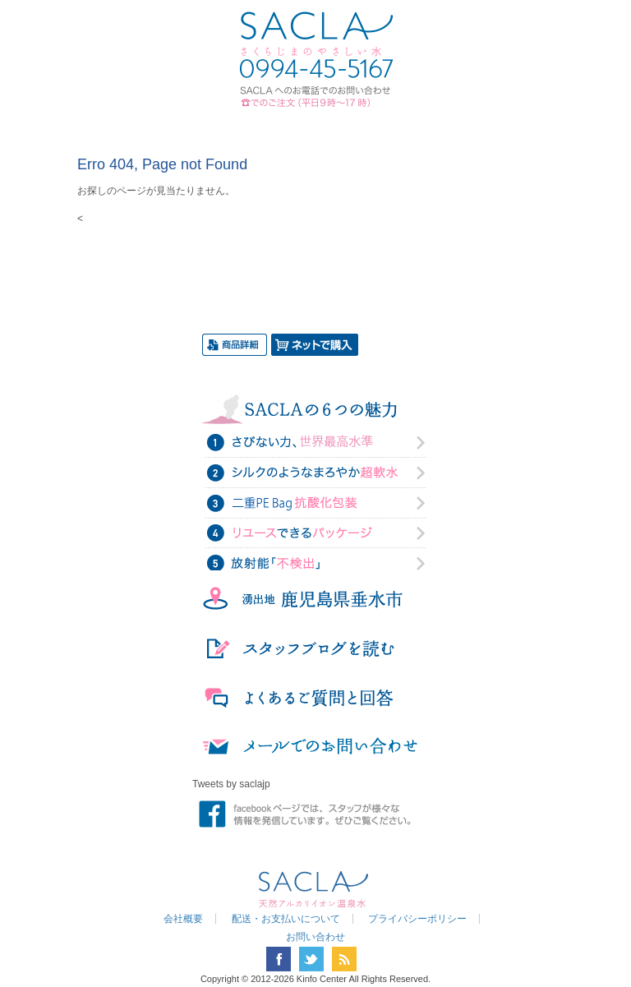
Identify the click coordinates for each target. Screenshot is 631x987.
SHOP (483, 126)
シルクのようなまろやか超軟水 (315, 473)
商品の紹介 (272, 126)
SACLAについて (190, 126)
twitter (311, 959)
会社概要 (183, 919)
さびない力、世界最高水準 (315, 444)
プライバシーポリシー (417, 919)
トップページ (126, 126)
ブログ (339, 126)
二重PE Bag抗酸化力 (315, 503)
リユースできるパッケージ (315, 532)
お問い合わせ (407, 126)
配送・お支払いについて (286, 919)
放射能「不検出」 (315, 562)
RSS (344, 959)
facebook (278, 959)
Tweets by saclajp (231, 784)
